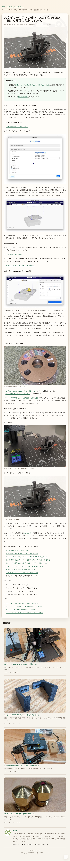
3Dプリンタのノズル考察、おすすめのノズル (19, 814)
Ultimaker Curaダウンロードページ (17, 126)
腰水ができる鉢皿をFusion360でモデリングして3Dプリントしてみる (28, 560)
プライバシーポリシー (35, 850)
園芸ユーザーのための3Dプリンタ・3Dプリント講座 (32, 85)
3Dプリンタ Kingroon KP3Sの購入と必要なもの (20, 391)
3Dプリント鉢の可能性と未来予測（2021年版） (21, 609)
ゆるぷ (33, 24)
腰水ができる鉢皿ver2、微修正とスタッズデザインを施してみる (26, 563)
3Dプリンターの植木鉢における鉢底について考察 (22, 603)
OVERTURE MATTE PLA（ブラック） (17, 393)
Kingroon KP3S (23, 97)
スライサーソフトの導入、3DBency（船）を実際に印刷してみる (26, 557)
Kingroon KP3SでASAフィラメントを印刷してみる (22, 572)
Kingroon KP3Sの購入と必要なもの (17, 550)
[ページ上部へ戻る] (66, 857)
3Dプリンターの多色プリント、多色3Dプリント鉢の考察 (24, 612)
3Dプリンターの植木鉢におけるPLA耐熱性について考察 (24, 606)
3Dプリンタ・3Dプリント (15, 7)
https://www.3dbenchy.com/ (14, 254)
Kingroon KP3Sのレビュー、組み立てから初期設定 (21, 398)
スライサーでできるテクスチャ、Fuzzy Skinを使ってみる (24, 566)
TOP (3, 7)
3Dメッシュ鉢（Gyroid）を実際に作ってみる (20, 569)
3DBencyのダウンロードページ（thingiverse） (20, 265)
